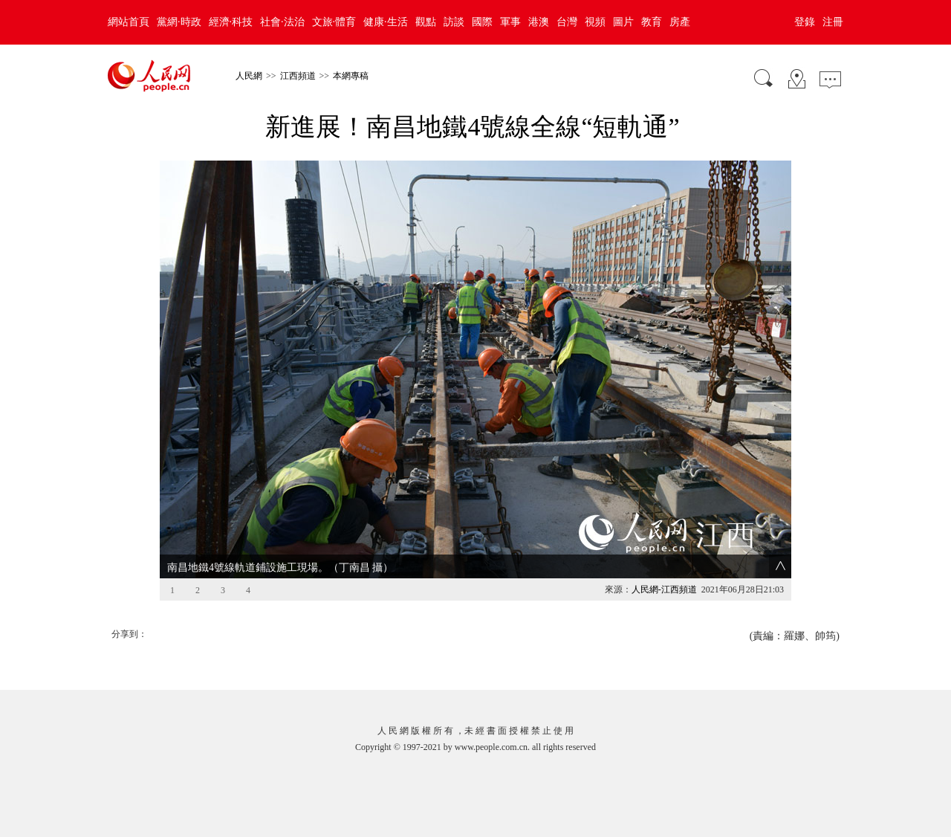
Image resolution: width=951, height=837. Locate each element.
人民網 (249, 76)
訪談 (454, 22)
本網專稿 (351, 76)
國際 (482, 22)
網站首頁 (128, 22)
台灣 (566, 22)
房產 (679, 22)
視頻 (595, 22)
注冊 (832, 22)
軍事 (510, 22)
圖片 (623, 22)
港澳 (538, 22)
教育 (651, 22)
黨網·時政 (179, 22)
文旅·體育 (334, 22)
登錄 (804, 22)
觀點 (425, 22)
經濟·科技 (231, 22)
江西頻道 (298, 76)
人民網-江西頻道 (664, 589)
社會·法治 (282, 22)
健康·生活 (385, 22)
